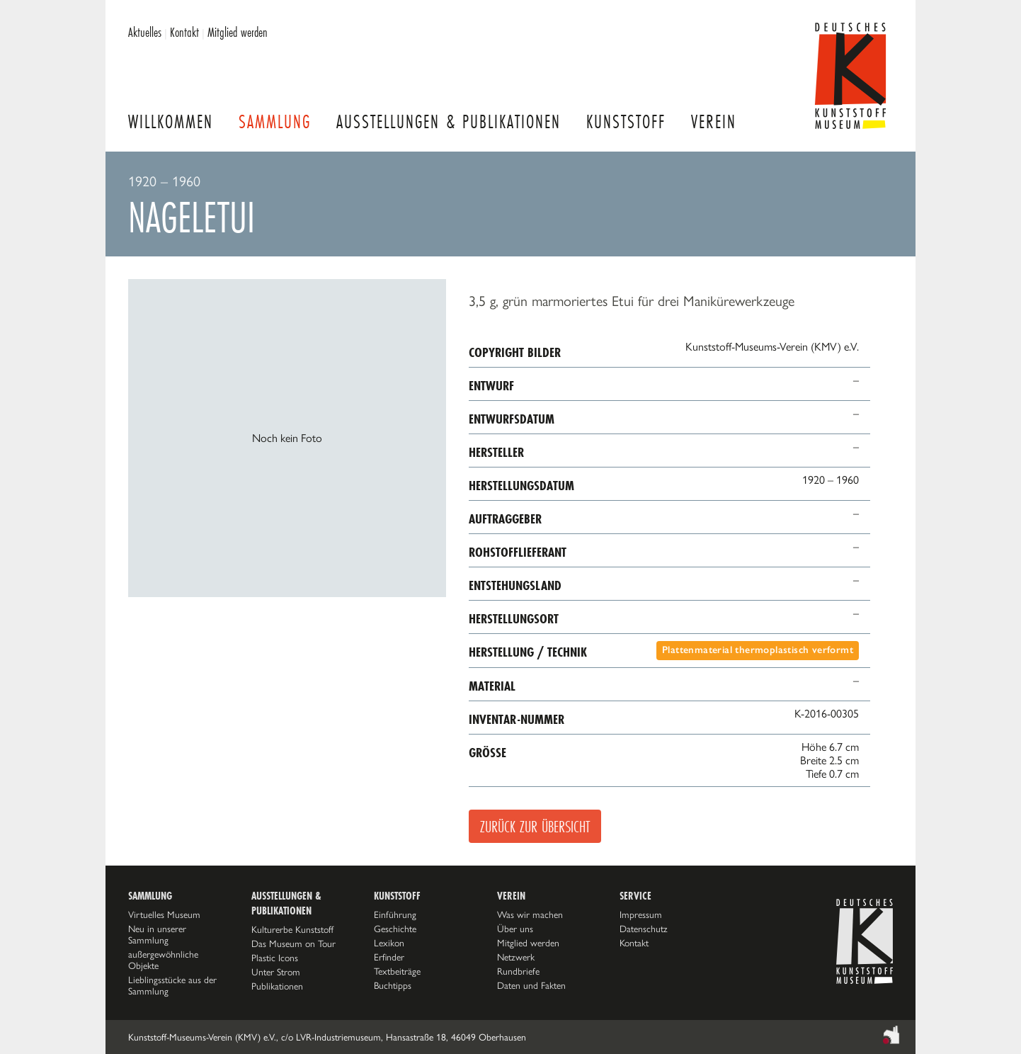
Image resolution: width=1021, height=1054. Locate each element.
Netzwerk (516, 957)
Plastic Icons (274, 957)
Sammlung (275, 121)
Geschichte (395, 928)
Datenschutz (644, 928)
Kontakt (184, 32)
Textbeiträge (397, 971)
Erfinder (389, 957)
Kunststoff (626, 121)
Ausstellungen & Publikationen (448, 121)
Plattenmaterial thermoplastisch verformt (757, 650)
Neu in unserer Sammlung (157, 934)
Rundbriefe (518, 971)
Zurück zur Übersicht (535, 826)
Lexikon (389, 942)
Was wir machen (530, 914)
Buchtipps (392, 985)
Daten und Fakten (531, 985)
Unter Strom (275, 972)
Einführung (395, 914)
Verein (713, 121)
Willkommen (170, 121)
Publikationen (277, 986)
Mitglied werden (237, 32)
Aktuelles (144, 32)
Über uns (515, 928)
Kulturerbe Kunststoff (292, 929)
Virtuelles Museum (164, 914)
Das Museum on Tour (293, 943)
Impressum (641, 914)
